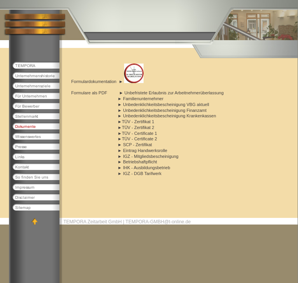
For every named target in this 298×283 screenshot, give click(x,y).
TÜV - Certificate (137, 133)
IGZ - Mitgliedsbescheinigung (150, 156)
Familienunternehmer (143, 98)
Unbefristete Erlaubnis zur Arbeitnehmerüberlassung (174, 92)
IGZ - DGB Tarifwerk (141, 173)
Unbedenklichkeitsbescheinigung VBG (159, 104)
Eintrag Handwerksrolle (145, 150)
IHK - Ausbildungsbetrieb (146, 167)
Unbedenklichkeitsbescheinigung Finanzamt (164, 110)
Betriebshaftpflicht (140, 161)
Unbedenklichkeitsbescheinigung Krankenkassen (169, 115)
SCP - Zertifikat (137, 144)
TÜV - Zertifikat (136, 121)
